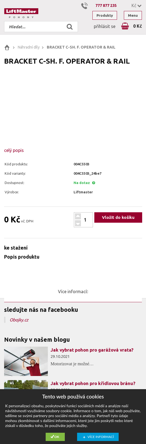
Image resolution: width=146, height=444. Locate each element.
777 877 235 (106, 5)
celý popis (14, 150)
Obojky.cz (19, 319)
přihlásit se (104, 26)
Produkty (105, 15)
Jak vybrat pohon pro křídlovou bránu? (93, 383)
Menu (133, 15)
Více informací (100, 437)
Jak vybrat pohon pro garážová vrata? (92, 349)
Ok (56, 437)
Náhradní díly (29, 47)
